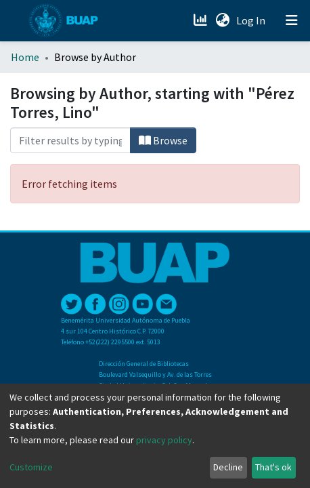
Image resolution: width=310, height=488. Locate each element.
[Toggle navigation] (291, 20)
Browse (163, 140)
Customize (31, 467)
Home (25, 57)
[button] (222, 20)
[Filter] (70, 140)
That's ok (273, 467)
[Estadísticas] (201, 20)
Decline (228, 467)
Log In (252, 20)
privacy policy (164, 440)
